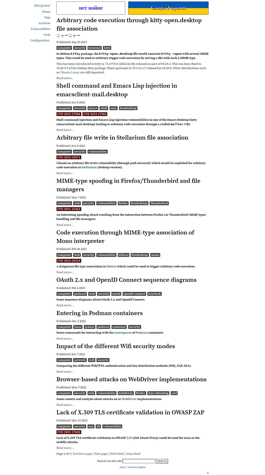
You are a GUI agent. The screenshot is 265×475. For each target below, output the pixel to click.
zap (90, 426)
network (80, 360)
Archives (44, 23)
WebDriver (129, 399)
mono (155, 255)
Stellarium (89, 167)
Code (47, 35)
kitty (107, 48)
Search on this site (126, 461)
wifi (91, 360)
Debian (111, 266)
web (77, 203)
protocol (80, 294)
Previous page (83, 454)
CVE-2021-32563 (68, 209)
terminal (94, 48)
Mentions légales (137, 467)
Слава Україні (168, 8)
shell (104, 108)
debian (123, 255)
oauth (116, 294)
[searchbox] (139, 461)
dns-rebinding (158, 393)
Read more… (65, 78)
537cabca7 (139, 68)
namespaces (122, 333)
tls (98, 426)
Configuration (39, 40)
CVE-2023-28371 (68, 157)
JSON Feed (117, 454)
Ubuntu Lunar (70, 72)
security (79, 48)
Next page (101, 454)
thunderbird (159, 203)
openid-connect (134, 294)
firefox (123, 203)
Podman (141, 333)
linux (78, 327)
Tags (47, 17)
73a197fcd (111, 64)
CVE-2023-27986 (68, 114)
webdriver (126, 393)
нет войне (91, 8)
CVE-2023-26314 (68, 261)
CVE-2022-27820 (68, 432)
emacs (92, 108)
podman (103, 327)
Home (46, 12)
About (122, 467)
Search (162, 461)
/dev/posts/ (42, 6)
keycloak (154, 294)
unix (113, 108)
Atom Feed (133, 454)
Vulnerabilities (40, 29)
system (89, 327)
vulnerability (97, 152)
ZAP (129, 438)
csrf (174, 393)
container (119, 327)
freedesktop (128, 108)
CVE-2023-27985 (94, 114)
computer (64, 48)
